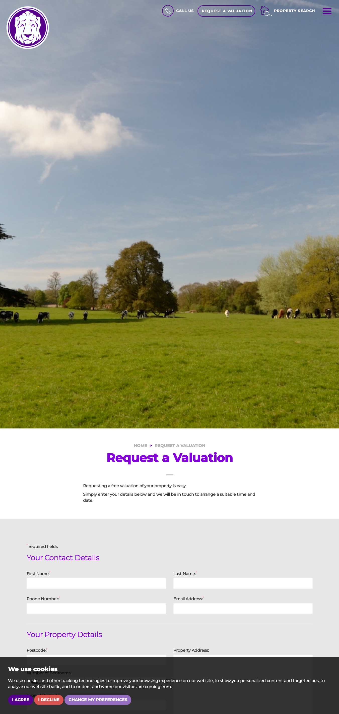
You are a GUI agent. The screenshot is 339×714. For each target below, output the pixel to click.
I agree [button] (20, 699)
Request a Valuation (227, 11)
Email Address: (188, 598)
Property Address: (191, 650)
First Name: (39, 573)
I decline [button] (48, 699)
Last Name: (185, 573)
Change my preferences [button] (98, 699)
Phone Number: (43, 598)
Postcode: (37, 650)
